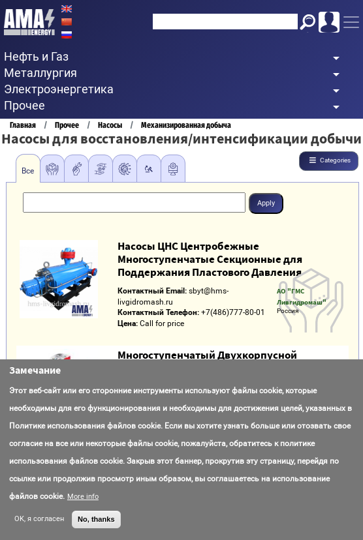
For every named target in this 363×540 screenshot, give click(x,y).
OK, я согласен (39, 519)
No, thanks (96, 519)
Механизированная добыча (186, 125)
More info (83, 496)
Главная (23, 125)
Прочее (67, 125)
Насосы (110, 125)
